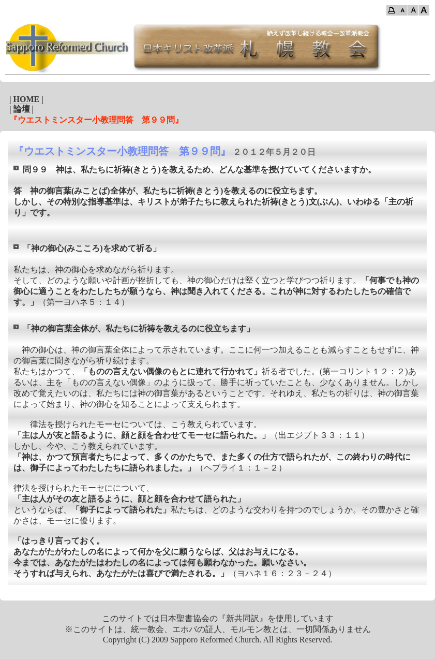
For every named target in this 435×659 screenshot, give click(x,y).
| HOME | (26, 99)
